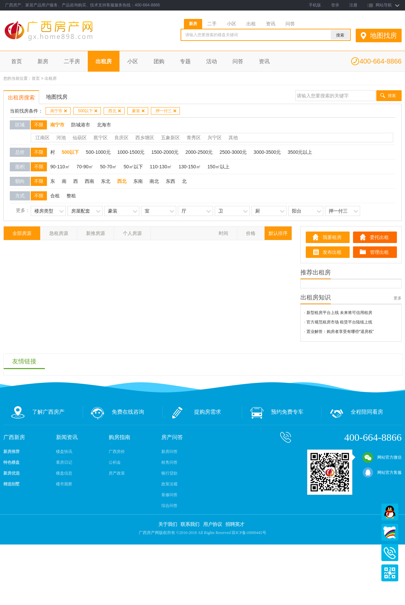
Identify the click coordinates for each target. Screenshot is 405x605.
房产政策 (117, 473)
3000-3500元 (267, 152)
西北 (115, 110)
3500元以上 (300, 152)
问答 (290, 23)
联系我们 (190, 524)
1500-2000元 (165, 152)
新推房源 (95, 233)
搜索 (392, 95)
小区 (231, 23)
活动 (211, 61)
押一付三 (166, 110)
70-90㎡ (85, 166)
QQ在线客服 (389, 512)
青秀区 (194, 137)
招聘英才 (234, 524)
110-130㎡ (161, 166)
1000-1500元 (131, 152)
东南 (138, 181)
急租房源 (58, 233)
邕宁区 (100, 137)
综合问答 (169, 505)
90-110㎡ (60, 166)
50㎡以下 (133, 166)
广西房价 (117, 451)
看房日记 (64, 462)
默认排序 (278, 233)
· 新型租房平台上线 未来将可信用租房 (338, 312)
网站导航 (384, 5)
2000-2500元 (199, 152)
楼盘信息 (64, 473)
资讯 (270, 23)
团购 (159, 61)
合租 (55, 195)
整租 (71, 195)
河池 (61, 137)
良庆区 (121, 137)
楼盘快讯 (64, 451)
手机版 (315, 5)
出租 (251, 23)
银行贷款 (169, 473)
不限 (39, 124)
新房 (193, 23)
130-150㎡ (189, 166)
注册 (353, 5)
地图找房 (383, 35)
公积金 (115, 462)
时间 (223, 233)
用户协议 (212, 524)
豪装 (138, 110)
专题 (185, 61)
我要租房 (332, 237)
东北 (105, 181)
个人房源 (132, 233)
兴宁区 (215, 137)
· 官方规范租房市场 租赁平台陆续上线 (338, 322)
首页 (16, 61)
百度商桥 (389, 532)
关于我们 (167, 524)
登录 (335, 5)
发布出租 (332, 252)
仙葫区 (80, 137)
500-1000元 (98, 152)
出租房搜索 (21, 97)
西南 (89, 181)
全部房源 (21, 233)
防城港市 (80, 124)
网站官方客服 (382, 472)
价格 (250, 233)
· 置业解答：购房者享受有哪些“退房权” (339, 331)
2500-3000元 (233, 152)
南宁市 (59, 110)
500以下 (88, 110)
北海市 (104, 124)
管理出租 (379, 252)
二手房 (72, 61)
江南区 (42, 137)
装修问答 (169, 494)
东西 (170, 181)
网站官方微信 (382, 457)
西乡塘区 (144, 137)
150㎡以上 (219, 166)
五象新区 (170, 137)
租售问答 (169, 462)
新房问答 (169, 451)
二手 (212, 23)
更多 (398, 298)
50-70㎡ (108, 166)
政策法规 (169, 484)
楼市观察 (64, 484)
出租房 (104, 61)
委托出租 (379, 237)
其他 (233, 137)
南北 (154, 181)
